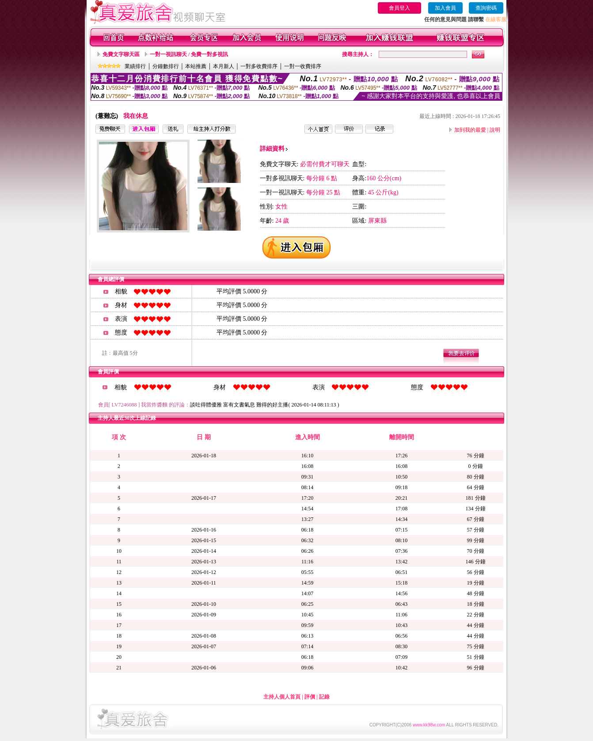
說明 (495, 130)
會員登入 (399, 8)
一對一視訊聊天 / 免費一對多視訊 (189, 54)
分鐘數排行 (165, 66)
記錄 (324, 697)
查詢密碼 (486, 8)
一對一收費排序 (302, 66)
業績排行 (135, 66)
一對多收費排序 (258, 66)
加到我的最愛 (470, 130)
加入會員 (445, 8)
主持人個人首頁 (281, 697)
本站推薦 (195, 66)
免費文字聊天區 (121, 54)
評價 (309, 697)
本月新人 (223, 66)
